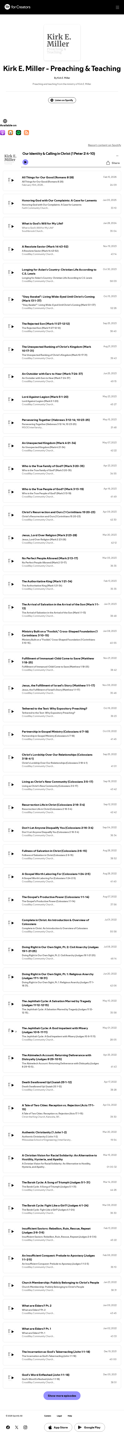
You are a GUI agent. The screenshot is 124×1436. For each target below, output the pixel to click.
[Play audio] (117, 155)
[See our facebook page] (8, 1427)
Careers (47, 1416)
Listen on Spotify (62, 100)
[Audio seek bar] (71, 167)
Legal (59, 1416)
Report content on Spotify (104, 145)
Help (70, 1416)
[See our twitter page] (16, 1427)
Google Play (89, 1427)
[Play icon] (25, 162)
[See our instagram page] (25, 1427)
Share (113, 163)
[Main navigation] (117, 7)
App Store (58, 1427)
